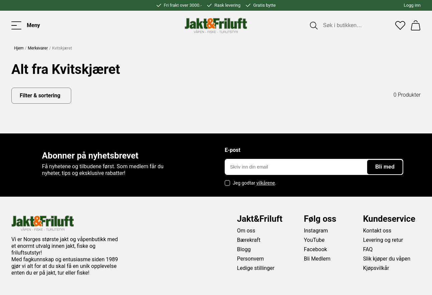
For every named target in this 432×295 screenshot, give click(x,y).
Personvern (250, 259)
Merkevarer (38, 48)
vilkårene (265, 183)
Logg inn (412, 5)
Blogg (244, 249)
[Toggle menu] (25, 25)
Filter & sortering (40, 95)
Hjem (18, 48)
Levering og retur (383, 240)
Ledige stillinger (256, 268)
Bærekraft (248, 240)
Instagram (316, 230)
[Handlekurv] (416, 25)
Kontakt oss (377, 230)
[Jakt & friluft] (216, 25)
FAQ (368, 249)
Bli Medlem (317, 259)
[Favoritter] (400, 25)
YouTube (314, 240)
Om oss (246, 230)
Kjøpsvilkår (376, 268)
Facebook (315, 249)
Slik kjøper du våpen (387, 259)
